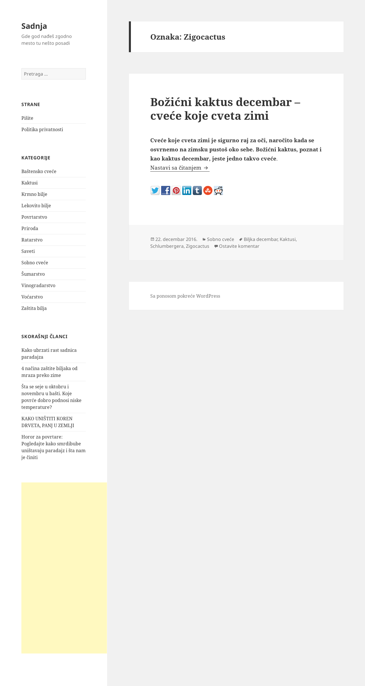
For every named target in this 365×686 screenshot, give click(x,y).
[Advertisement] (64, 567)
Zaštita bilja (34, 308)
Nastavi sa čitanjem (180, 167)
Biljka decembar (260, 239)
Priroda (29, 228)
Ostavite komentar (239, 246)
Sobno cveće (34, 262)
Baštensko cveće (38, 171)
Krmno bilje (34, 194)
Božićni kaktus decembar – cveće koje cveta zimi (225, 108)
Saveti (28, 251)
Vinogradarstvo (38, 285)
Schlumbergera (167, 246)
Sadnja (34, 26)
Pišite (27, 118)
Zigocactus (197, 246)
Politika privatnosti (42, 129)
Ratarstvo (31, 240)
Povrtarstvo (34, 217)
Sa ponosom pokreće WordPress (185, 296)
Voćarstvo (32, 297)
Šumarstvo (33, 274)
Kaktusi (29, 183)
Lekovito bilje (36, 205)
